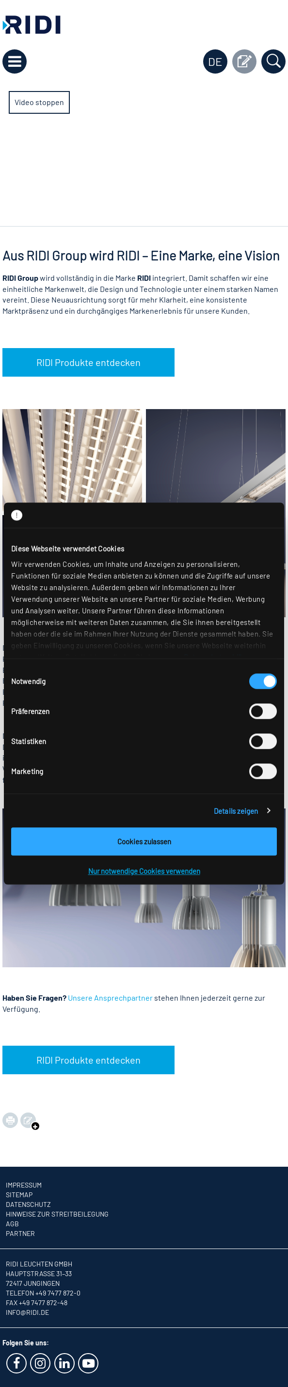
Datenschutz (28, 1204)
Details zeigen (236, 811)
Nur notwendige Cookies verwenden (144, 871)
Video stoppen (39, 102)
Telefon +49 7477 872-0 (43, 1293)
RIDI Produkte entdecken (88, 362)
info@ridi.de (27, 1312)
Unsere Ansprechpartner (110, 997)
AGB (12, 1223)
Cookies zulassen (144, 841)
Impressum (24, 1185)
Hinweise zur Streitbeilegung (57, 1214)
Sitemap (19, 1194)
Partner (20, 1233)
